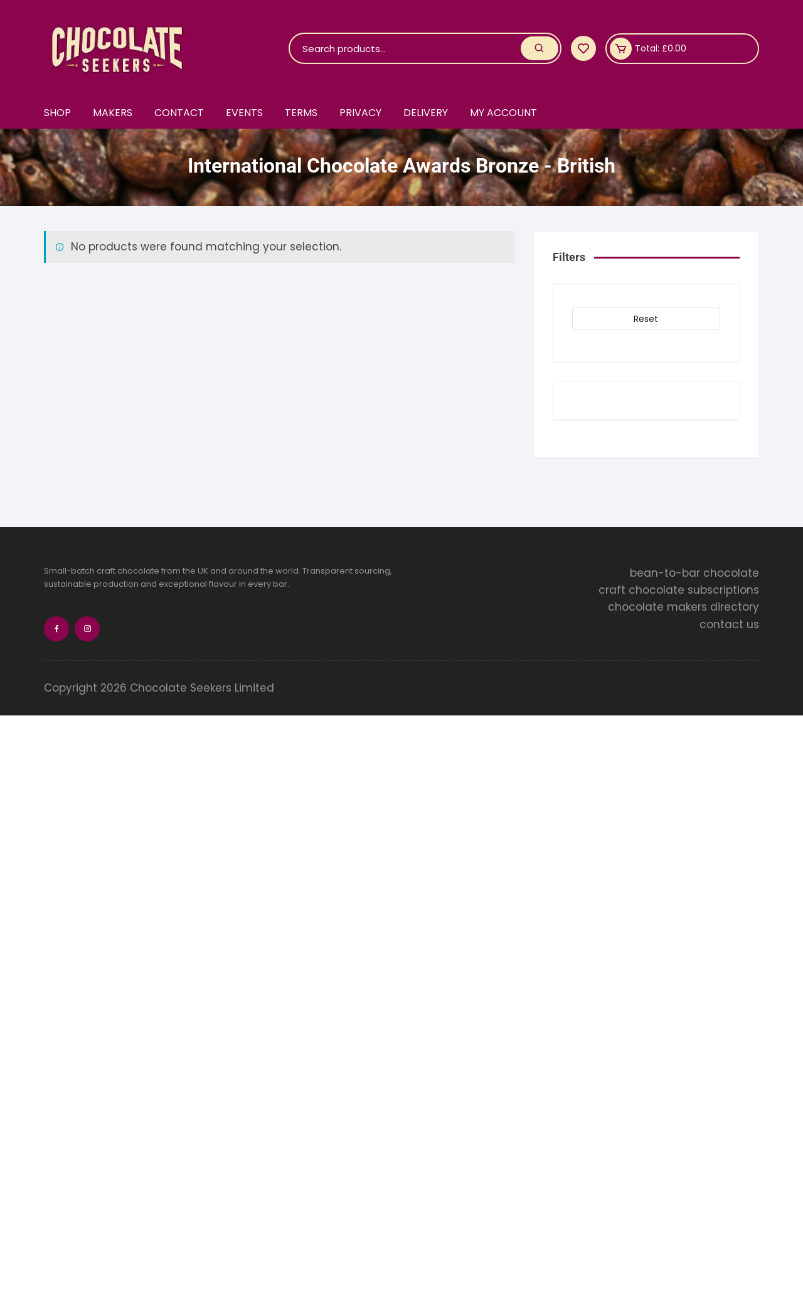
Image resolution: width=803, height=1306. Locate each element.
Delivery (425, 112)
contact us (729, 624)
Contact (179, 112)
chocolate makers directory (683, 606)
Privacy (360, 112)
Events (244, 112)
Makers (112, 112)
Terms (301, 112)
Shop (57, 112)
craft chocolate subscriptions (678, 589)
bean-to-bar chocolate (694, 573)
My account (503, 112)
